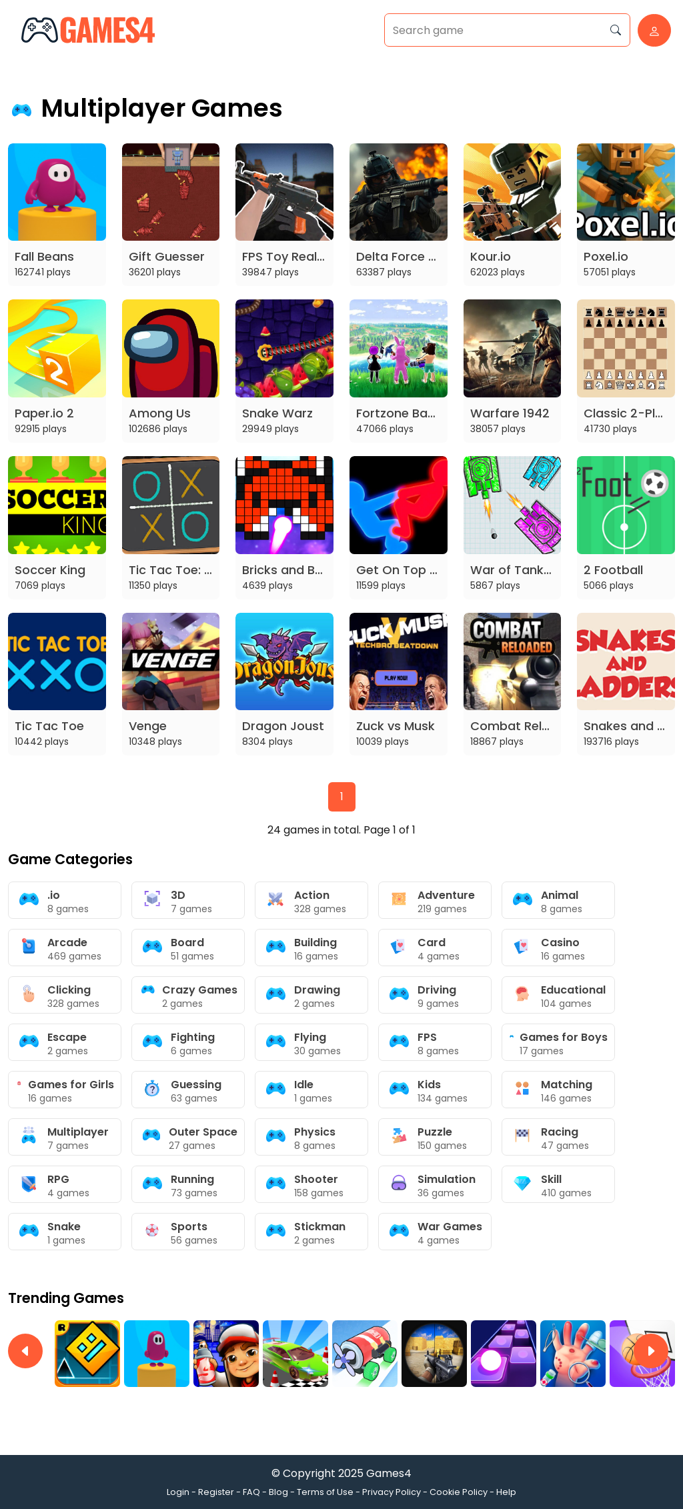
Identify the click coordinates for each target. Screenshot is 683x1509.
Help (506, 1492)
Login (178, 1492)
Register (216, 1492)
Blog (278, 1492)
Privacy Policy (391, 1492)
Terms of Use (325, 1492)
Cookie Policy (459, 1492)
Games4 (389, 1473)
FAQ (251, 1492)
